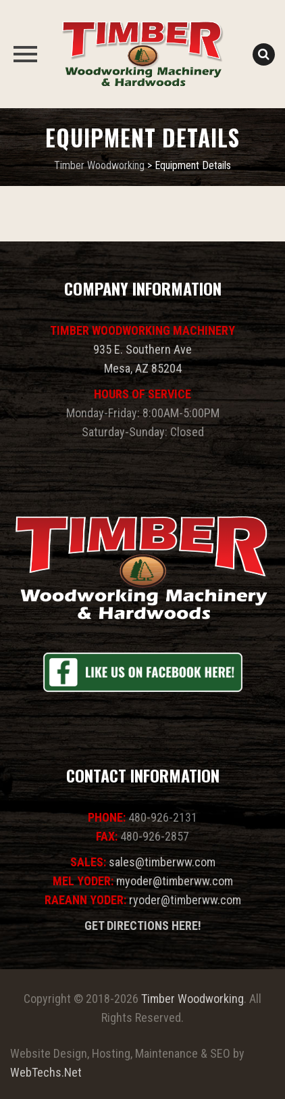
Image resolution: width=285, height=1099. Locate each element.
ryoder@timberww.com (185, 900)
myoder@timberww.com (174, 881)
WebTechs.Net (46, 1072)
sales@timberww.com (162, 862)
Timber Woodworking (192, 998)
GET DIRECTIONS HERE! (142, 925)
